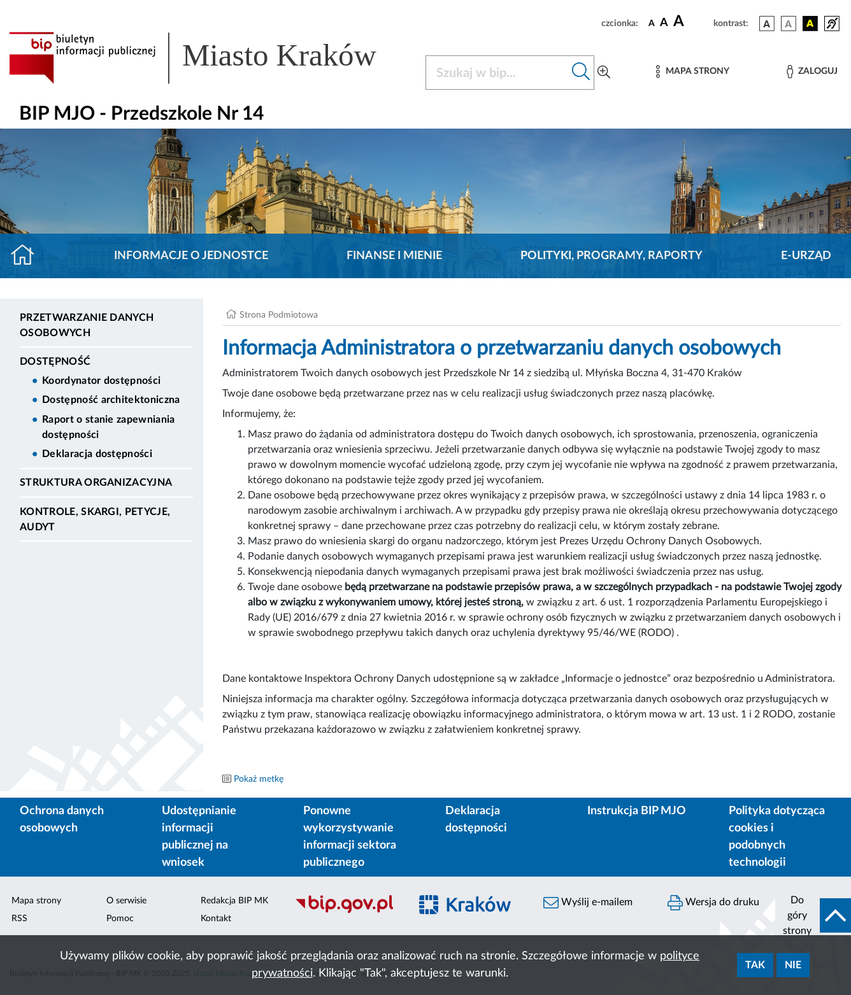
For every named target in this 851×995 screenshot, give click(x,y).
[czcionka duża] (691, 21)
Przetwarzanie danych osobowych (87, 325)
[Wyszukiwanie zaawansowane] (603, 72)
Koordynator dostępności (101, 381)
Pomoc (120, 918)
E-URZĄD (806, 256)
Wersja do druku (713, 902)
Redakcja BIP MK (234, 900)
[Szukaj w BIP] (497, 72)
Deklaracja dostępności (97, 454)
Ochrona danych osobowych (62, 819)
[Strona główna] (28, 256)
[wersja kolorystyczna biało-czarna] (788, 23)
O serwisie (126, 900)
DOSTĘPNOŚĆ (55, 361)
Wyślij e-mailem (588, 902)
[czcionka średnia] (664, 23)
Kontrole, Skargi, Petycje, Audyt (95, 519)
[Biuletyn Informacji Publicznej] (345, 912)
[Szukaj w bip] (581, 72)
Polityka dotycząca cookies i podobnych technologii (777, 836)
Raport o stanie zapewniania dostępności (108, 427)
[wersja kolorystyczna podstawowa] (766, 23)
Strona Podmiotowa (279, 315)
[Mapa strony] (692, 71)
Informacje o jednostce (191, 256)
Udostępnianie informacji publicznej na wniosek (199, 836)
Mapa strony (36, 900)
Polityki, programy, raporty (611, 256)
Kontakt (216, 918)
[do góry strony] (813, 915)
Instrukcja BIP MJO (636, 811)
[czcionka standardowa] (651, 23)
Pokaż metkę (258, 779)
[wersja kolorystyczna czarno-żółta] (810, 23)
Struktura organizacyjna (96, 482)
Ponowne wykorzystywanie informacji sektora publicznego (349, 836)
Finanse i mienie (394, 256)
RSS (19, 918)
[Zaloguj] (812, 71)
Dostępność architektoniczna (111, 400)
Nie (793, 965)
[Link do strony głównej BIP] (210, 58)
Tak (755, 965)
